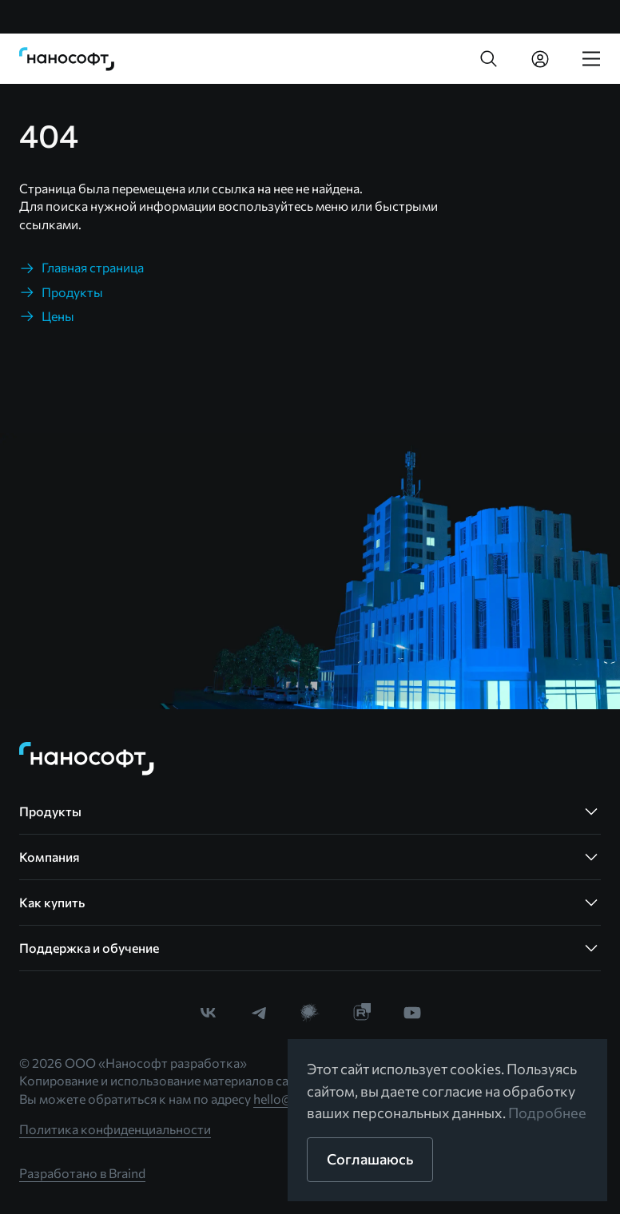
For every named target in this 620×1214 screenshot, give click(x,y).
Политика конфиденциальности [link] (115, 1129)
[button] (489, 59)
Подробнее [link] (547, 1112)
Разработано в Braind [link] (82, 1172)
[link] (67, 59)
